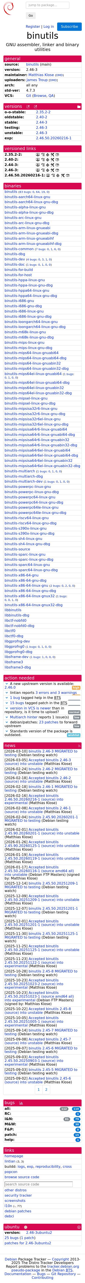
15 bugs (17, 703)
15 (77, 1134)
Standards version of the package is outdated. (42, 733)
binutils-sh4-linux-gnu (23, 539)
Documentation (18, 1274)
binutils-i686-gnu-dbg (23, 306)
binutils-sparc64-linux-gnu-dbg (31, 570)
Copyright (60, 1259)
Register (33, 26)
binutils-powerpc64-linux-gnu (30, 497)
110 (76, 1108)
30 (77, 1124)
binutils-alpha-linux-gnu (25, 207)
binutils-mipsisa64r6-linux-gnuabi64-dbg (40, 435)
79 (77, 1119)
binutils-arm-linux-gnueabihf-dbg (33, 244)
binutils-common (19, 249)
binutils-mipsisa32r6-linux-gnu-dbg (35, 414)
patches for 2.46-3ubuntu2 (28, 1243)
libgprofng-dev (17, 641)
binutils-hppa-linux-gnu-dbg (29, 285)
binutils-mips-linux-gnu (24, 342)
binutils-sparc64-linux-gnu (27, 565)
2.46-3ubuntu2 (39, 1233)
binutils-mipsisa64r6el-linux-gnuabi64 (37, 450)
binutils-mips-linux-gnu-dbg (28, 348)
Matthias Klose (41, 75)
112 (64, 1108)
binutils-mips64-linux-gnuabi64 (31, 353)
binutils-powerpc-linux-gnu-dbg (32, 492)
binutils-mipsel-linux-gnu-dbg (30, 403)
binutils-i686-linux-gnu (24, 311)
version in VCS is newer (30, 708)
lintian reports (42, 693)
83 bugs (24, 192)
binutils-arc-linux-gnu (23, 218)
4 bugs (32, 259)
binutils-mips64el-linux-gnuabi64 (33, 374)
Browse (40, 96)
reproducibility (47, 1166)
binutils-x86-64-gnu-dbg (26, 580)
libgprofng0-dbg (18, 652)
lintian (10, 1161)
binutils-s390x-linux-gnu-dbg (29, 533)
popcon (11, 1172)
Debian (11, 1259)
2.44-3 (41, 122)
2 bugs (55, 585)
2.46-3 (41, 128)
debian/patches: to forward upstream (42, 724)
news (10, 745)
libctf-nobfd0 (16, 620)
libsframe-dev (16, 657)
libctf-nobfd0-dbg (19, 626)
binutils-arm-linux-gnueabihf (29, 238)
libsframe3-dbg (18, 667)
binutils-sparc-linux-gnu (25, 554)
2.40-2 (41, 117)
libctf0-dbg (14, 636)
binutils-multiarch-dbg (24, 476)
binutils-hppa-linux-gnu (25, 280)
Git (28, 96)
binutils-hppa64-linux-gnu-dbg (31, 296)
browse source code (22, 1177)
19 (43, 192)
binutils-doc (15, 264)
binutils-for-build (19, 270)
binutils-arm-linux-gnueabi (27, 228)
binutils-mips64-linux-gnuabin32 (33, 363)
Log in (48, 26)
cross (67, 1166)
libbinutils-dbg (17, 615)
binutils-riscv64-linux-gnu (27, 518)
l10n (8, 1206)
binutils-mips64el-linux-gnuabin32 (34, 388)
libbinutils (13, 610)
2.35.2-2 (43, 112)
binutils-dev (15, 259)
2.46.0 (10, 687)
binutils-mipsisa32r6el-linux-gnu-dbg (36, 424)
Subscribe (69, 26)
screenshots (15, 1201)
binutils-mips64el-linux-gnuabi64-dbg (37, 383)
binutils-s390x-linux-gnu (26, 528)
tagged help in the (42, 698)
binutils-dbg (15, 254)
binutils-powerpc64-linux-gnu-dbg (34, 502)
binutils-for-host (18, 275)
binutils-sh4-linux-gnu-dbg (27, 544)
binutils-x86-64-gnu (21, 575)
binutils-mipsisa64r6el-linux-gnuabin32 (38, 461)
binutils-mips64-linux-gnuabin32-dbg (37, 369)
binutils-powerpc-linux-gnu (28, 487)
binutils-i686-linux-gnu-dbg (28, 316)
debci (9, 1216)
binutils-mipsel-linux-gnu (26, 398)
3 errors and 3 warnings (56, 693)
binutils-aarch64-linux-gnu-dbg (31, 202)
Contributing (42, 1278)
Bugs (41, 1274)
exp (30, 1166)
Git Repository (63, 1274)
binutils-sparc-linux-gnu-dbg (29, 559)
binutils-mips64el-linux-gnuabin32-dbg (38, 393)
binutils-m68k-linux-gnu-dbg (29, 337)
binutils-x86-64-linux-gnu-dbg (30, 591)
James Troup (37, 80)
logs (21, 1166)
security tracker (18, 1195)
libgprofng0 (14, 646)
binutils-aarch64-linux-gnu (27, 197)
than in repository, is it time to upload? (42, 710)
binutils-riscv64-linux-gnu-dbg (31, 523)
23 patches (48, 722)
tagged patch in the (42, 703)
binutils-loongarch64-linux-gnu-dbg (35, 327)
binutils (32, 64)
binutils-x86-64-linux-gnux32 (30, 596)
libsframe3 (14, 662)
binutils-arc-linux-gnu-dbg (27, 223)
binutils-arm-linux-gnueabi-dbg (31, 233)
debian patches (18, 1211)
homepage (14, 1156)
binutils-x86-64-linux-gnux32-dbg (34, 605)
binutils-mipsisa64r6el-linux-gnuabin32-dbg (42, 466)
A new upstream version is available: (42, 686)
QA (51, 96)
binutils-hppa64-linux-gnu (27, 290)
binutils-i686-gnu (19, 301)
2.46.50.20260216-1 (54, 138)
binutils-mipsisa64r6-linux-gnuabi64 (36, 429)
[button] (7, 684)
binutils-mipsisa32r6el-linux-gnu (32, 419)
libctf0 (10, 631)
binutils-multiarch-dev (24, 481)
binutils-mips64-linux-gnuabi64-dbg (36, 358)
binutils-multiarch (20, 471)
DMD (59, 75)
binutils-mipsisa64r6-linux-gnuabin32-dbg (41, 445)
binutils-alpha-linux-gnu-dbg (29, 212)
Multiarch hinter (24, 717)
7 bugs (40, 249)
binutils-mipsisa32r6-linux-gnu (31, 409)
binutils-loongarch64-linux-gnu (31, 322)
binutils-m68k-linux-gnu (25, 332)
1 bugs (31, 264)
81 (67, 1119)
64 (38, 192)
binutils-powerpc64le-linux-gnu (31, 507)
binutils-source (17, 549)
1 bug (15, 698)
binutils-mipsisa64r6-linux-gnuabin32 (37, 440)
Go (31, 15)
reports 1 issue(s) (42, 717)
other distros (16, 1190)
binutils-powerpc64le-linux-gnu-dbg (35, 513)
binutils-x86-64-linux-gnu (26, 585)
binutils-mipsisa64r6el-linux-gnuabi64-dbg (41, 455)
